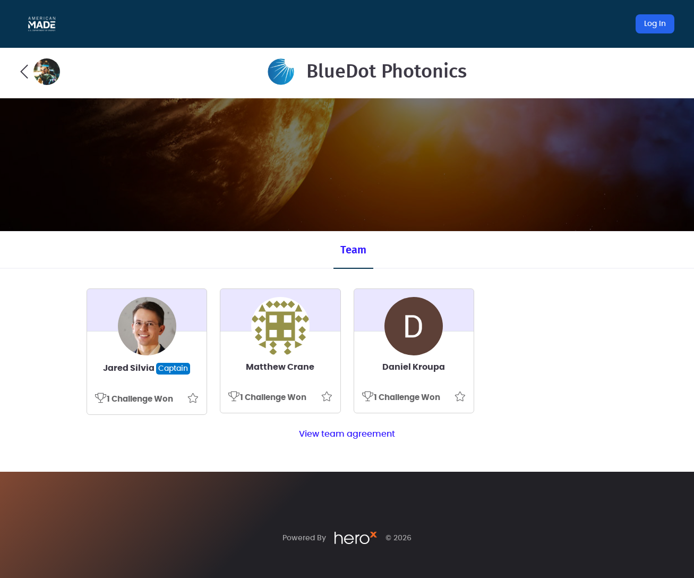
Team (353, 250)
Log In (655, 24)
